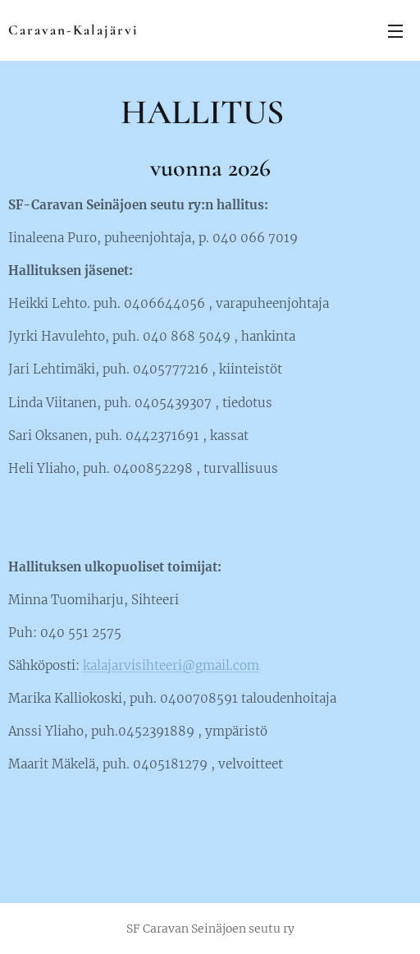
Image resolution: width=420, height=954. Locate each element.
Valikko (395, 31)
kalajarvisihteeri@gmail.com (171, 665)
